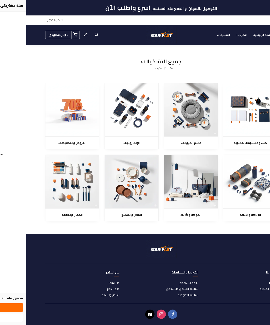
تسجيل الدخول (28, 19)
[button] (70, 35)
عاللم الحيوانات (165, 143)
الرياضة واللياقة (224, 215)
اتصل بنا (215, 34)
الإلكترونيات (105, 143)
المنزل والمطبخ (105, 215)
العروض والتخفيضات (46, 143)
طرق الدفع (87, 289)
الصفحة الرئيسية (237, 34)
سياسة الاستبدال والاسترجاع (156, 289)
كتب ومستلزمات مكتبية (224, 143)
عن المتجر (87, 283)
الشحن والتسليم (84, 295)
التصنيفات (197, 34)
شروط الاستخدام (162, 283)
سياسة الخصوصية (161, 295)
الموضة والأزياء (164, 215)
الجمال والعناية (46, 215)
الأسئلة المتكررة (242, 289)
